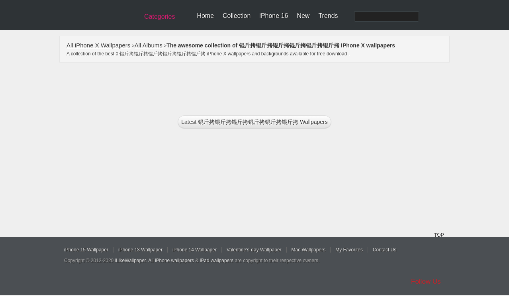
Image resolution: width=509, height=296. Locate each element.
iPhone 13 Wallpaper (140, 250)
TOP (438, 234)
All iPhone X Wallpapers (98, 45)
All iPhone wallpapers (171, 260)
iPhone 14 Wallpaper (194, 250)
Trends (328, 15)
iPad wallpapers (217, 260)
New (303, 15)
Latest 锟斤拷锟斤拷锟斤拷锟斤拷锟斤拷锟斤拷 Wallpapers (254, 122)
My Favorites (349, 250)
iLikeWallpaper (130, 260)
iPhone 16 (273, 15)
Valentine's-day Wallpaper (254, 250)
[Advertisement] (260, 86)
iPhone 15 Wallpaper (86, 250)
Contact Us (384, 250)
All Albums (148, 45)
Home (205, 15)
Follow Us (426, 281)
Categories (159, 16)
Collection (237, 15)
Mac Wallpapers (309, 250)
